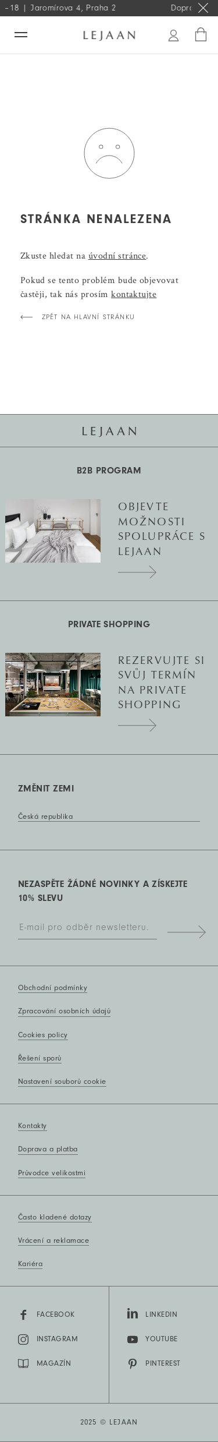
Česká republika (45, 816)
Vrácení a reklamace (53, 1240)
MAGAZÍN (44, 1363)
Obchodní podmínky (52, 988)
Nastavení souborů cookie (62, 1081)
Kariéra (30, 1264)
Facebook (46, 1315)
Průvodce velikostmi (51, 1173)
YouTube (152, 1339)
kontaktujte (133, 294)
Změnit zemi (46, 788)
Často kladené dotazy (55, 1217)
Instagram (48, 1339)
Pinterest (154, 1364)
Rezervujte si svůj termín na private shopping (162, 688)
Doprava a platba (48, 1149)
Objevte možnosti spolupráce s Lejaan (162, 535)
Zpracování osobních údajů (64, 1011)
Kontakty (32, 1126)
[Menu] (21, 34)
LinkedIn (152, 1313)
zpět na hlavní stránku (88, 317)
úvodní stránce (117, 255)
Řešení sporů (40, 1058)
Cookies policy (43, 1035)
